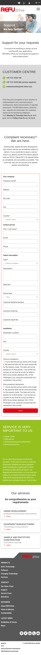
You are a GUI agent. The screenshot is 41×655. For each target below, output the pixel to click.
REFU (30, 645)
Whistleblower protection (9, 653)
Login (30, 3)
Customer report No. (10, 321)
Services (4, 579)
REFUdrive (5, 604)
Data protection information (10, 650)
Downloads (25, 3)
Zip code (6, 198)
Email (5, 238)
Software (4, 572)
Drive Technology (8, 568)
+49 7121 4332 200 (13, 82)
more (8, 518)
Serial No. (7, 286)
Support (4, 591)
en (36, 3)
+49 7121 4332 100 (13, 78)
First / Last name (10, 229)
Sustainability (6, 615)
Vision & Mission (7, 611)
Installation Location (11, 334)
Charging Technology (9, 575)
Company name (9, 181)
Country (6, 216)
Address (6, 190)
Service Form (6, 595)
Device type (7, 295)
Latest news (7, 620)
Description (8, 268)
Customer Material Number (13, 304)
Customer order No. (10, 313)
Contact (20, 3)
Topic (5, 260)
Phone (5, 247)
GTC (11, 157)
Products (5, 564)
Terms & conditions (11, 361)
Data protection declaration (13, 386)
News (3, 627)
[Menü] (38, 9)
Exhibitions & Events (9, 624)
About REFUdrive (7, 608)
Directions (5, 598)
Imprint (3, 645)
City (4, 207)
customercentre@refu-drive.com (19, 87)
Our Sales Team (7, 588)
